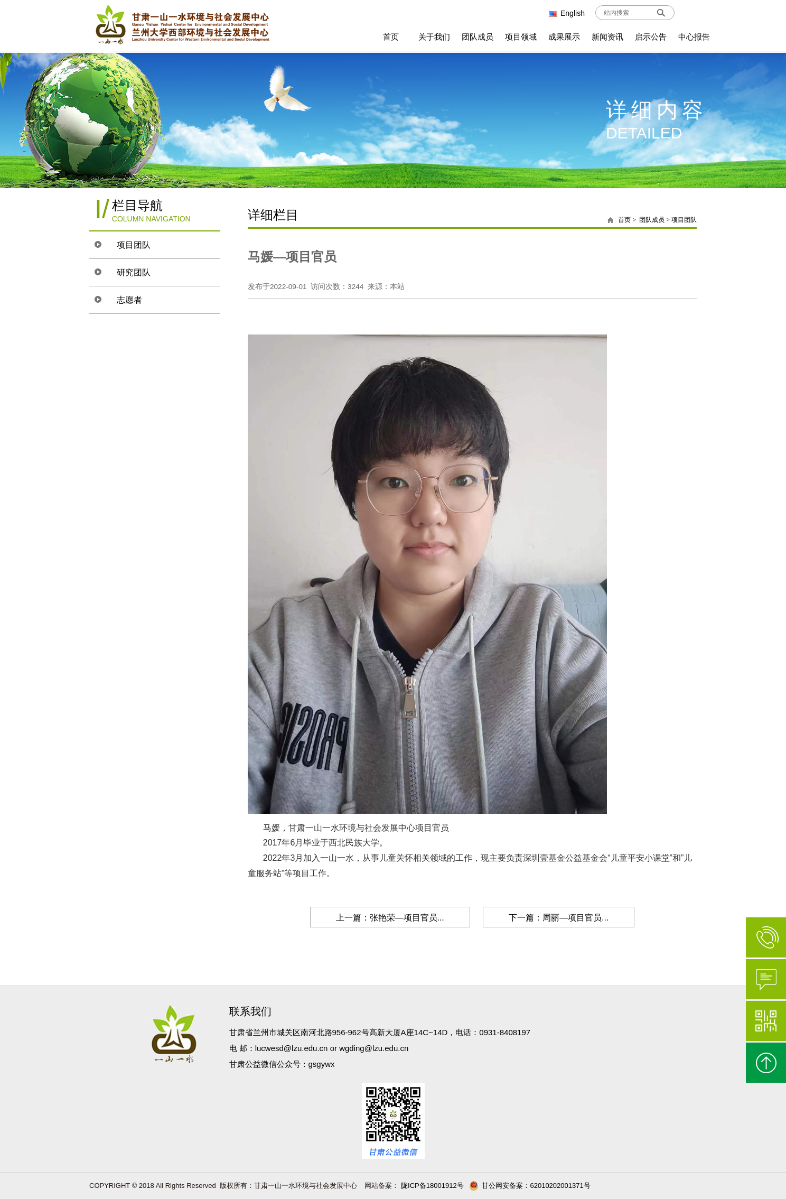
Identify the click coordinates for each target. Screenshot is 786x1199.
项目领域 (521, 36)
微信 (766, 1021)
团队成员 (477, 36)
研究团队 (135, 272)
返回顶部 (766, 1063)
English (567, 13)
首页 (391, 36)
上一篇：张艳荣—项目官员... (388, 917)
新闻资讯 (607, 36)
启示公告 (651, 36)
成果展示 (564, 36)
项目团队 (135, 244)
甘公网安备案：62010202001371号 (529, 1185)
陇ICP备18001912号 (431, 1185)
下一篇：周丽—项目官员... (560, 917)
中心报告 (694, 36)
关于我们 (434, 36)
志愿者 (131, 299)
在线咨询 (766, 979)
